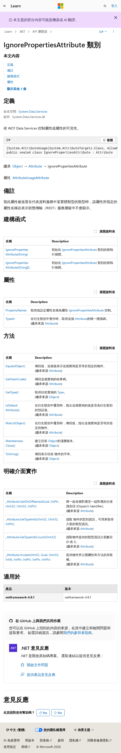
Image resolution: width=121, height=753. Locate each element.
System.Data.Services (32, 111)
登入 (114, 6)
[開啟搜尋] (105, 6)
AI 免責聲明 (12, 740)
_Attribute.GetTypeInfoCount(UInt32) (31, 537)
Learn (8, 31)
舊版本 (29, 740)
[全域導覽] (4, 6)
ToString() (12, 454)
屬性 (10, 82)
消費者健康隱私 (98, 740)
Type (61, 392)
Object (17, 166)
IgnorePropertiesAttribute (79, 249)
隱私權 (74, 740)
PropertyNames (16, 310)
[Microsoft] (60, 6)
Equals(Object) (15, 366)
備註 (10, 70)
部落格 (44, 740)
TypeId (10, 319)
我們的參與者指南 (77, 632)
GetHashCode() (16, 379)
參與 (61, 740)
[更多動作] (113, 31)
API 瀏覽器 (39, 31)
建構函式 (13, 76)
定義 (10, 64)
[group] (60, 151)
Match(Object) (15, 423)
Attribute (35, 166)
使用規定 (10, 747)
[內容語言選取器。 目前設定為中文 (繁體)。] (16, 729)
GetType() (12, 392)
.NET (22, 31)
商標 (24, 747)
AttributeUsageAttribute (30, 177)
